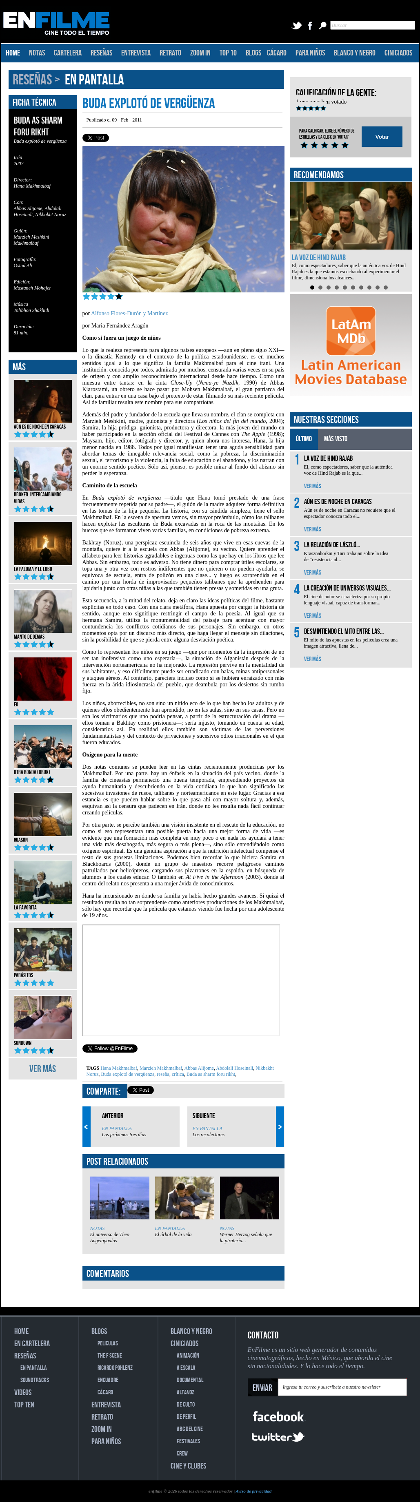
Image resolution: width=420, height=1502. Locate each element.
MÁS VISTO (335, 439)
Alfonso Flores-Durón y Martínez (129, 313)
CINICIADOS (398, 53)
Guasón (43, 837)
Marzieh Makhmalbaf (160, 1068)
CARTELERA (68, 53)
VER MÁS (42, 1069)
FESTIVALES (188, 1441)
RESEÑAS (101, 53)
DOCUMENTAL (190, 1380)
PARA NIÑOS (310, 53)
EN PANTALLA (94, 80)
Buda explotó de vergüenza (127, 1074)
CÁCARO (277, 53)
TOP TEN (24, 1405)
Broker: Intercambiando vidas (43, 495)
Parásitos (43, 973)
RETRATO (170, 53)
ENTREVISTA (136, 53)
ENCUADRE (108, 1380)
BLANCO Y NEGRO (355, 53)
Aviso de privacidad (253, 1491)
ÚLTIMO (304, 439)
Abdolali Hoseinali (234, 1068)
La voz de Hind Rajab (319, 258)
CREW (182, 1454)
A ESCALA (186, 1368)
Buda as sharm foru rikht (210, 1074)
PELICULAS (108, 1343)
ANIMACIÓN (188, 1356)
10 (386, 287)
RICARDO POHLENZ (115, 1368)
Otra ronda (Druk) (43, 769)
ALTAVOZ (185, 1392)
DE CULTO (186, 1405)
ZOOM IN (200, 53)
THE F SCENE (110, 1356)
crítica (177, 1074)
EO (43, 702)
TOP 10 (228, 53)
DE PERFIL (186, 1417)
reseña (162, 1074)
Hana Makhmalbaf (118, 1068)
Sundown (43, 1040)
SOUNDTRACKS (34, 1380)
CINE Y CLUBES (188, 1466)
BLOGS (253, 53)
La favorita (43, 905)
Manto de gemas (43, 634)
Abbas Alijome (198, 1068)
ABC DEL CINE (190, 1429)
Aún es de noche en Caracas (43, 424)
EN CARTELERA (32, 1344)
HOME (13, 53)
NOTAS (37, 53)
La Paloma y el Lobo (43, 566)
